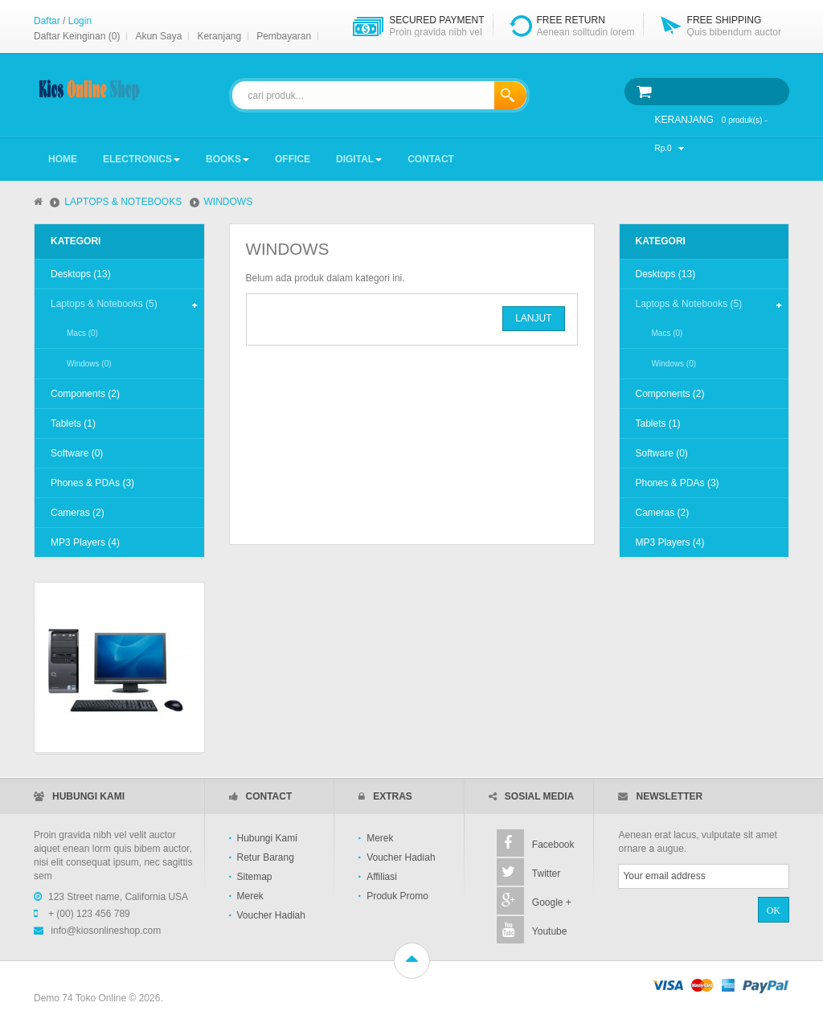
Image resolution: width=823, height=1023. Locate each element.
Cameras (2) (77, 512)
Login (80, 21)
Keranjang (219, 36)
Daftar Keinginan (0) (77, 36)
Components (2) (85, 393)
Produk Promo (397, 896)
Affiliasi (381, 876)
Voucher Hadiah (271, 915)
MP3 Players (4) (85, 542)
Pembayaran (283, 36)
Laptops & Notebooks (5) (104, 303)
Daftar (47, 21)
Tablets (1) (73, 423)
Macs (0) (82, 333)
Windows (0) (89, 363)
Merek (250, 896)
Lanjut (533, 318)
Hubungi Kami (267, 838)
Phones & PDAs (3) (92, 483)
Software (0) (77, 453)
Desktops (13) (81, 274)
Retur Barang (265, 857)
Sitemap (254, 876)
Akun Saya (158, 36)
